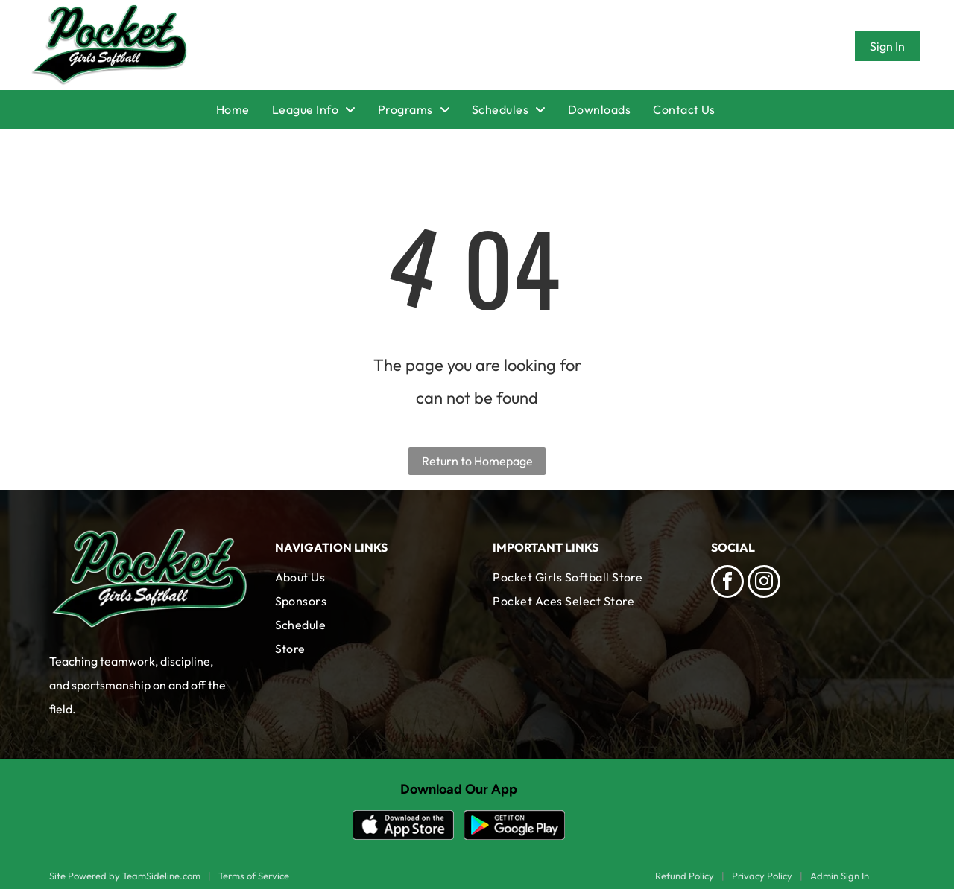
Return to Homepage (477, 460)
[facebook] (727, 583)
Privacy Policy (762, 876)
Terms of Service (253, 876)
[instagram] (764, 583)
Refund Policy (684, 876)
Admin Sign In (839, 876)
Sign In (887, 46)
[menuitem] (244, 109)
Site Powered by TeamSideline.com (124, 876)
